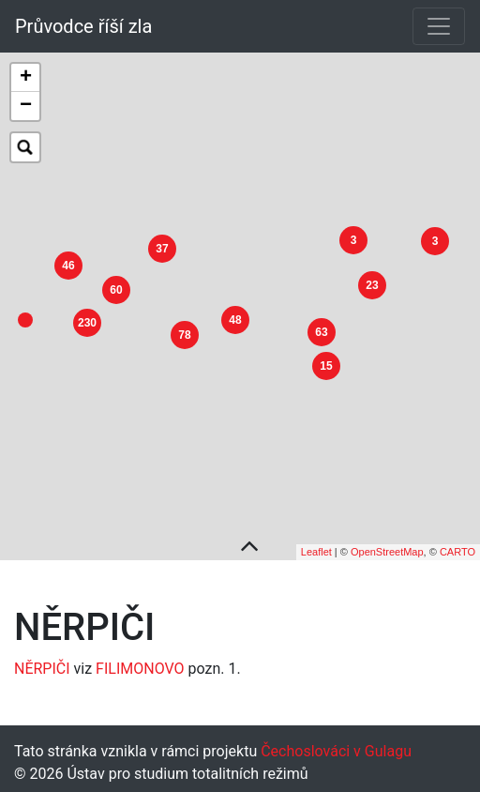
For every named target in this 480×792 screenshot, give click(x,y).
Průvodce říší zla (83, 26)
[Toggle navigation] (438, 26)
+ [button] (26, 78)
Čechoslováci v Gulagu (334, 746)
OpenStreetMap (387, 547)
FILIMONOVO (140, 664)
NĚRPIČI (42, 664)
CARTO (457, 547)
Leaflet (316, 547)
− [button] (26, 106)
